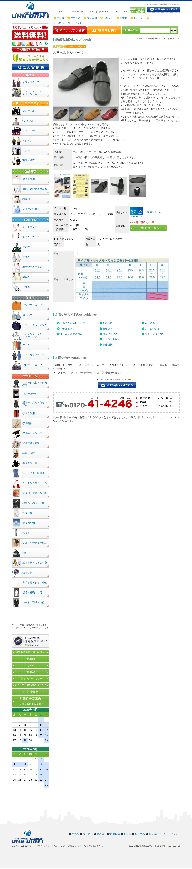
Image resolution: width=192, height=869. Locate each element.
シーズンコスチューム (34, 483)
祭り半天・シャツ (32, 433)
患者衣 (26, 257)
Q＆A (30, 665)
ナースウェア (29, 227)
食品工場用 (28, 178)
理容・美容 (28, 160)
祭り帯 (26, 532)
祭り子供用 (28, 413)
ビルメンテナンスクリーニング (32, 335)
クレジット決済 (111, 339)
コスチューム (29, 393)
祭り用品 (139, 17)
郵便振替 (107, 328)
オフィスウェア (31, 82)
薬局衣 (26, 276)
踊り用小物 (28, 522)
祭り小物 (27, 572)
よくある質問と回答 (71, 334)
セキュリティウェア (33, 355)
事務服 (60, 17)
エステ (26, 150)
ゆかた (26, 552)
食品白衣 (92, 17)
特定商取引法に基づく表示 (30, 652)
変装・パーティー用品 (34, 542)
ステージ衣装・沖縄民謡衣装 (34, 383)
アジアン (27, 140)
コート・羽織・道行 (33, 602)
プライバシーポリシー (30, 678)
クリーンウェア (31, 208)
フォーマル (28, 110)
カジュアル (27, 120)
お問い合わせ (30, 691)
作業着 (123, 17)
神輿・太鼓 (28, 453)
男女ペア (27, 315)
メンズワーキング (32, 305)
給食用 (26, 198)
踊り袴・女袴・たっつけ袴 (34, 403)
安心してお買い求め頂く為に (30, 685)
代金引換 (107, 344)
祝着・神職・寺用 (32, 592)
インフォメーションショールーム (33, 92)
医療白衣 (108, 17)
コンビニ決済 (110, 334)
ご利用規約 (30, 672)
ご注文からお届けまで (72, 323)
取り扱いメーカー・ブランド (69, 22)
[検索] (155, 30)
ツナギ (26, 345)
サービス (75, 17)
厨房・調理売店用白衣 (34, 188)
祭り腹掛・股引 (31, 463)
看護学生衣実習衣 (32, 267)
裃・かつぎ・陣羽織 (33, 473)
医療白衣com (153, 212)
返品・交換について (156, 334)
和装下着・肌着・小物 (34, 582)
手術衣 (26, 247)
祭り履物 (27, 512)
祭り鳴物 (27, 423)
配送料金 (150, 323)
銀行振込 (107, 323)
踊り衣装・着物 (31, 443)
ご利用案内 (66, 328)
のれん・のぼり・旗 (33, 503)
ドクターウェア (31, 237)
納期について (152, 328)
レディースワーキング (34, 325)
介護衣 (26, 286)
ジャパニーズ (29, 130)
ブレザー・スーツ (32, 365)
